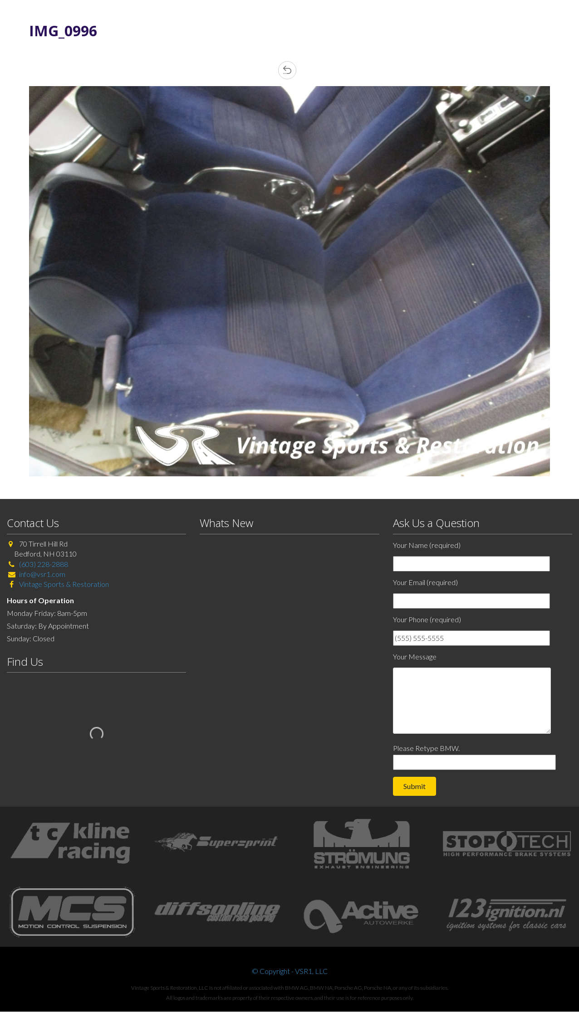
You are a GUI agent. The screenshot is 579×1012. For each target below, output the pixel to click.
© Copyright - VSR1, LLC (290, 971)
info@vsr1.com (42, 574)
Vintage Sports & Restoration (63, 584)
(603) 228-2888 (43, 564)
